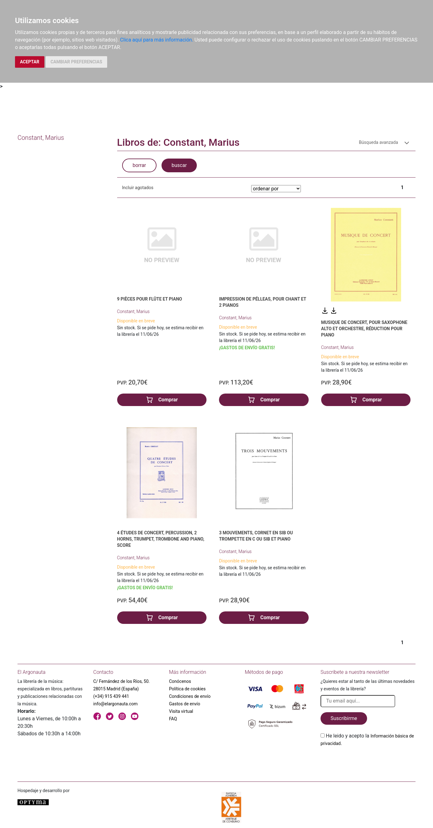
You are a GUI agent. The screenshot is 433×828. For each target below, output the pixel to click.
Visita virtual (181, 711)
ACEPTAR (29, 61)
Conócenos (180, 681)
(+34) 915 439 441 (111, 696)
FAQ (173, 718)
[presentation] (368, 762)
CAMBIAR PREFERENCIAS (76, 61)
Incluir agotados (137, 187)
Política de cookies (187, 688)
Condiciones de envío (190, 696)
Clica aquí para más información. (156, 40)
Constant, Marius (133, 311)
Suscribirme (344, 718)
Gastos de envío (184, 703)
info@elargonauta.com (115, 703)
